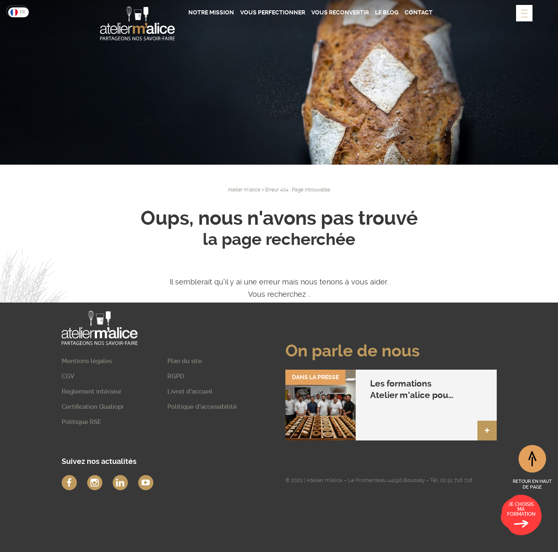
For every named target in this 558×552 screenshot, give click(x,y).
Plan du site (184, 361)
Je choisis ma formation (521, 516)
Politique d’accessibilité (202, 406)
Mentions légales (87, 361)
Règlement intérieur (92, 391)
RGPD (175, 376)
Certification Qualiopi (92, 406)
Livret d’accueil (190, 391)
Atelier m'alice (244, 190)
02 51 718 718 (456, 480)
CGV (68, 376)
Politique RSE (81, 422)
